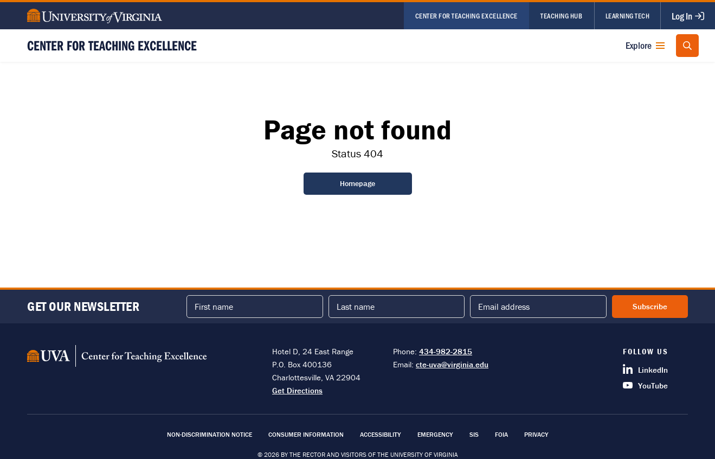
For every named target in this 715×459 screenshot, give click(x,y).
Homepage (357, 183)
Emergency (435, 434)
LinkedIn (645, 369)
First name (214, 306)
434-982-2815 (445, 351)
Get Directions (297, 390)
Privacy (536, 434)
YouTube (645, 385)
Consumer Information (306, 434)
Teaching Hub (561, 15)
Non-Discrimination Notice (209, 434)
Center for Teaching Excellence (466, 15)
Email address (504, 306)
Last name (356, 306)
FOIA (501, 434)
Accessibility (380, 434)
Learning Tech (628, 15)
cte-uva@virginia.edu (452, 364)
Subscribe (650, 306)
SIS (474, 434)
